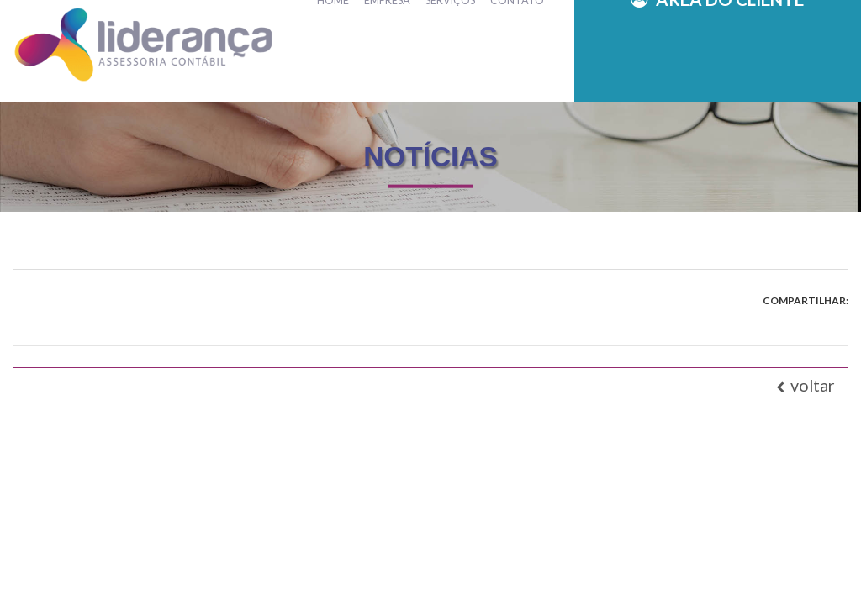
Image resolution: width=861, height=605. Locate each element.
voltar (805, 385)
